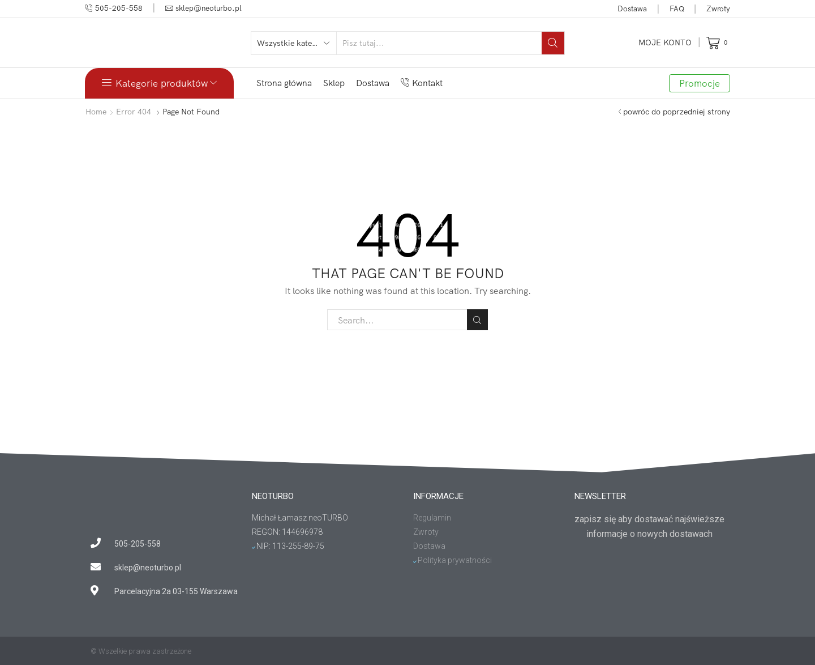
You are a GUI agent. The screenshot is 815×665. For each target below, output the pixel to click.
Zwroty (718, 8)
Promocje (699, 83)
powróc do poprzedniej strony (676, 111)
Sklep (334, 83)
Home (95, 111)
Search (477, 320)
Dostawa (632, 8)
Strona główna (284, 83)
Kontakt (422, 83)
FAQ (677, 8)
